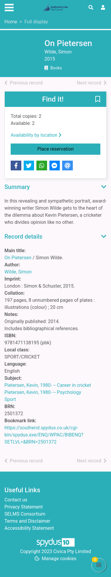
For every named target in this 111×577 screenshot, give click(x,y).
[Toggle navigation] (9, 6)
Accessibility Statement (29, 528)
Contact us (15, 500)
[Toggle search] (91, 7)
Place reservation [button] (68, 148)
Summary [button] (17, 186)
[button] (97, 99)
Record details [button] (23, 236)
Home (10, 22)
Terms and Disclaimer (27, 521)
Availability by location (36, 135)
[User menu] (103, 7)
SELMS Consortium (24, 514)
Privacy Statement (23, 507)
